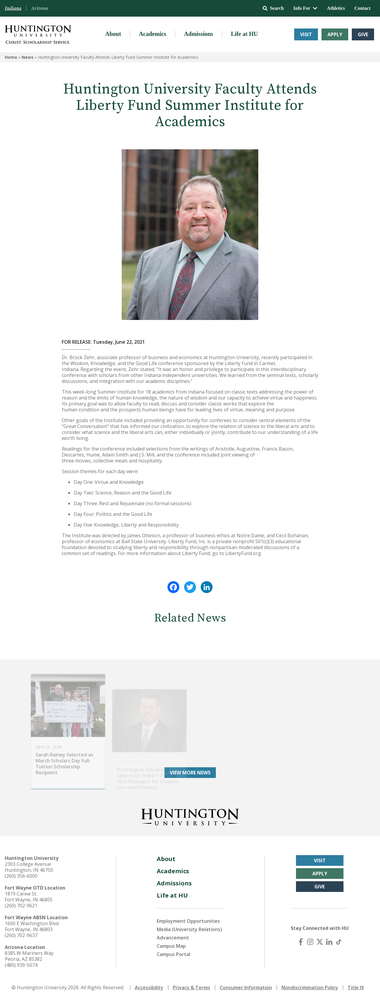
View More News (190, 769)
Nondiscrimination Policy (309, 984)
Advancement (173, 934)
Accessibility (149, 984)
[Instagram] (310, 938)
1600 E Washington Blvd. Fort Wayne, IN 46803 (32, 923)
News (28, 57)
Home (11, 57)
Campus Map (171, 943)
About (113, 34)
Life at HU (244, 34)
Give (363, 34)
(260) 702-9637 (21, 932)
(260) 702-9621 (21, 902)
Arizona (39, 8)
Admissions (198, 34)
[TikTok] (338, 938)
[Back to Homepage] (190, 812)
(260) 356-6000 (21, 873)
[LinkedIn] (329, 938)
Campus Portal (173, 951)
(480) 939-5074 (21, 962)
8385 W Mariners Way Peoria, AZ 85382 (29, 953)
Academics (152, 34)
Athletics (336, 8)
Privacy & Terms (191, 984)
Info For (305, 8)
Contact (362, 8)
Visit (306, 34)
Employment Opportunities (188, 918)
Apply (334, 34)
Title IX (356, 984)
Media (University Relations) (189, 926)
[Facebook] (300, 938)
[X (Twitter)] (319, 938)
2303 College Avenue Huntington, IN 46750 (29, 864)
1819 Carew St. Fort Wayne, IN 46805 (29, 893)
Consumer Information (246, 984)
